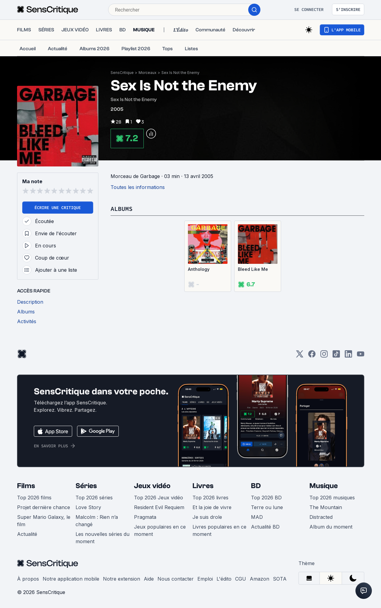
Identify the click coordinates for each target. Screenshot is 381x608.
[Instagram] (324, 355)
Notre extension (121, 579)
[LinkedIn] (348, 355)
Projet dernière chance (43, 507)
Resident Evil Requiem (159, 507)
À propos (28, 579)
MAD (257, 517)
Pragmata (145, 517)
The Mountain (325, 507)
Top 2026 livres (210, 497)
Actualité (27, 534)
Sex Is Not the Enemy (180, 72)
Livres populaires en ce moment (219, 530)
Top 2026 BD (266, 497)
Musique (323, 486)
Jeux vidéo (152, 486)
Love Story (88, 507)
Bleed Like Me (253, 269)
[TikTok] (336, 355)
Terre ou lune (267, 507)
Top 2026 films (34, 497)
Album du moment (330, 527)
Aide (149, 579)
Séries (86, 486)
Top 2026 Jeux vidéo (158, 497)
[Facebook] (312, 355)
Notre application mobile (71, 579)
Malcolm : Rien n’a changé (97, 520)
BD (256, 486)
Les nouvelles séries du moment (102, 537)
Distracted (321, 517)
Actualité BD (265, 527)
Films (26, 486)
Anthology (199, 269)
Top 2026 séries (94, 497)
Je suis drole (207, 517)
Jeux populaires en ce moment (160, 530)
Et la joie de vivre (211, 507)
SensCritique (122, 72)
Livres (202, 486)
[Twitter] (299, 355)
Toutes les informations (138, 187)
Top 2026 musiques (332, 497)
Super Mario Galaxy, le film (43, 520)
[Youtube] (360, 355)
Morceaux (148, 72)
